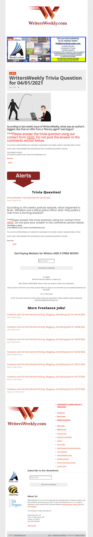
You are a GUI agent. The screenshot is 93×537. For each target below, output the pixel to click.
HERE (31, 137)
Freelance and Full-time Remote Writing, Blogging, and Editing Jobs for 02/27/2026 (46, 389)
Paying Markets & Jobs (64, 455)
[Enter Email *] (46, 261)
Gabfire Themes (80, 535)
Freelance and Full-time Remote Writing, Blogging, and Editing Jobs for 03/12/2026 (46, 376)
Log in (49, 535)
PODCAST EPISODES (64, 437)
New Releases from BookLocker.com (69, 448)
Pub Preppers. (32, 506)
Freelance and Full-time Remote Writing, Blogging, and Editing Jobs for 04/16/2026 (46, 314)
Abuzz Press (77, 504)
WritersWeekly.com (19, 535)
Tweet (10, 162)
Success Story (61, 466)
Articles (59, 441)
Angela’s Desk (61, 433)
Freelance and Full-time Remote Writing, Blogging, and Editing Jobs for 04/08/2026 (46, 327)
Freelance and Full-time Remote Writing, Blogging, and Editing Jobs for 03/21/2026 (46, 364)
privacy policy (32, 525)
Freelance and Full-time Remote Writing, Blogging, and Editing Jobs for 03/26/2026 (46, 352)
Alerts (12, 73)
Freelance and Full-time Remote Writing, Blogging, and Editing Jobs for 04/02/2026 (46, 339)
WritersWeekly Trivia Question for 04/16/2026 (28, 197)
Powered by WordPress (59, 535)
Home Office (61, 444)
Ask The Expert (62, 452)
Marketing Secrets (63, 459)
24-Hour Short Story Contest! (66, 462)
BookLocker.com (67, 504)
